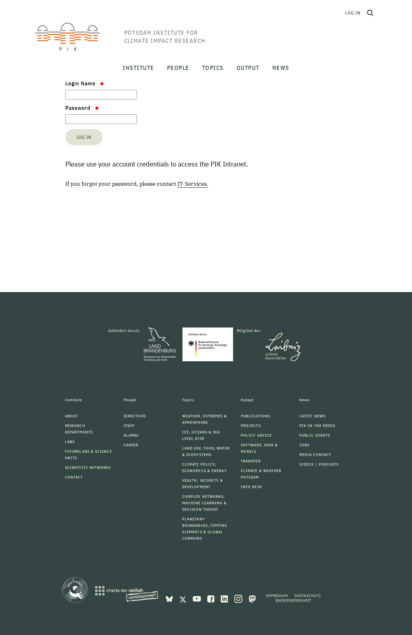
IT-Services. (192, 183)
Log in (352, 13)
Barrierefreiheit (293, 600)
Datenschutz (308, 595)
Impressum (277, 595)
